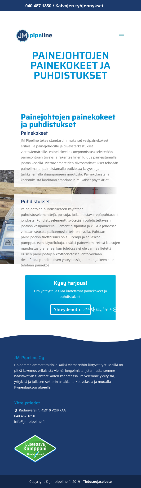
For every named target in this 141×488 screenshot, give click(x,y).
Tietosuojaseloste (97, 481)
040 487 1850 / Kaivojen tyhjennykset (64, 6)
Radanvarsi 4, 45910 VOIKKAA (40, 410)
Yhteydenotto (68, 309)
